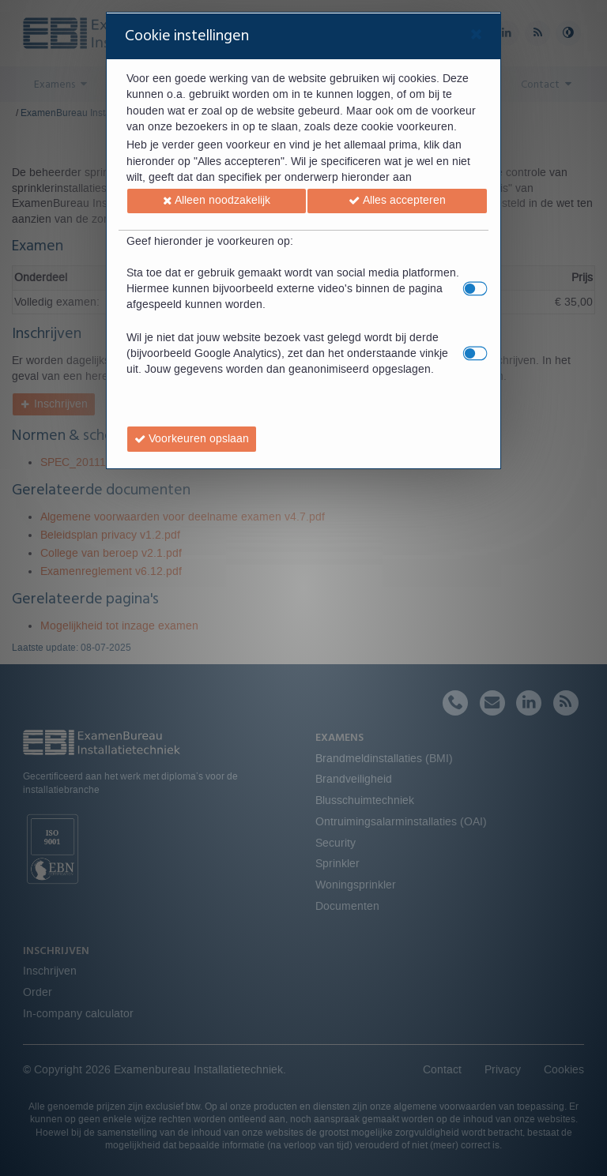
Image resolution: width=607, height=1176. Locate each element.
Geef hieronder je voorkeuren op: (209, 242)
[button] (217, 201)
